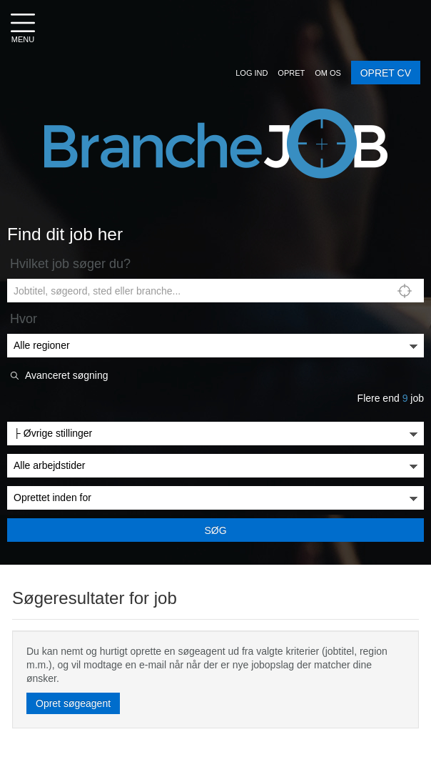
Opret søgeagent (73, 703)
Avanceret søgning (66, 375)
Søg (215, 530)
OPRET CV (385, 73)
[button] (251, 73)
